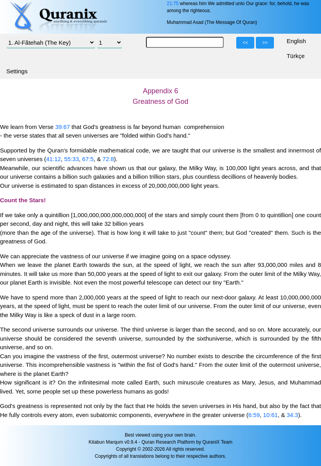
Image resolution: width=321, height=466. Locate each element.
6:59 (254, 415)
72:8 (108, 159)
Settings (16, 71)
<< (245, 42)
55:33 (71, 159)
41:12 (53, 159)
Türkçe (295, 56)
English (296, 41)
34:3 (292, 415)
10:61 (270, 415)
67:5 (87, 159)
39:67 (62, 126)
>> (265, 42)
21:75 (173, 3)
